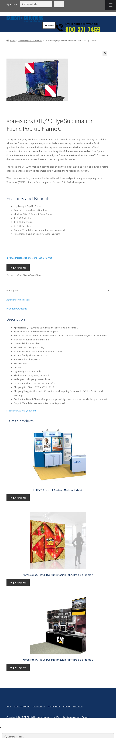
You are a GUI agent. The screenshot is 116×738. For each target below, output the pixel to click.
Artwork (66, 707)
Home (12, 40)
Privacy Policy (39, 707)
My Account (12, 4)
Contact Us (78, 707)
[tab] (58, 290)
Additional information (18, 299)
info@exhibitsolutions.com (21, 257)
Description (12, 290)
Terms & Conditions (22, 707)
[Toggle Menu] (110, 5)
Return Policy (54, 707)
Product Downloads (16, 308)
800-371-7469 (82, 29)
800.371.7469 (45, 257)
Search (59, 4)
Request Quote (18, 267)
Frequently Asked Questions (21, 410)
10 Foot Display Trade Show (30, 40)
